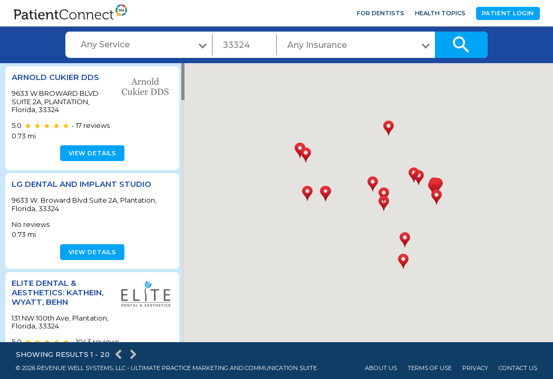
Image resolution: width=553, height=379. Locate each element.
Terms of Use (430, 368)
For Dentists (380, 13)
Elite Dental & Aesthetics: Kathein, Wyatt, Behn (57, 292)
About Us (381, 368)
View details (91, 153)
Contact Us (518, 368)
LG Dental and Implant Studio (81, 184)
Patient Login (508, 13)
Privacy (475, 368)
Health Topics (440, 13)
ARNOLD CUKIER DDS (55, 77)
